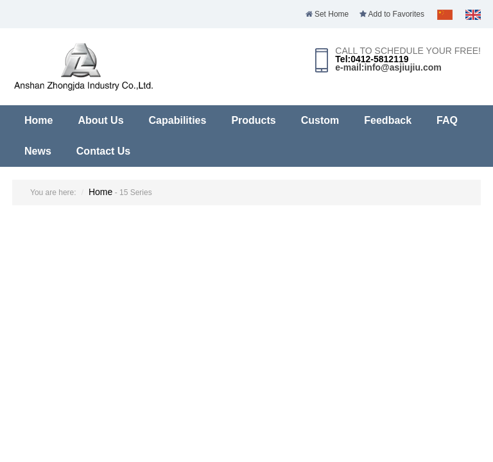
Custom (320, 120)
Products (253, 120)
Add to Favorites (391, 14)
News (37, 151)
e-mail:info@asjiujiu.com (388, 67)
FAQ (447, 120)
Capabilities (178, 120)
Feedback (387, 120)
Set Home (327, 14)
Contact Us (103, 151)
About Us (100, 120)
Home (38, 120)
